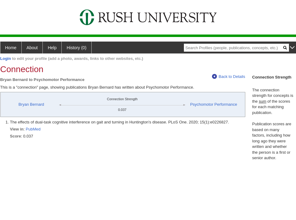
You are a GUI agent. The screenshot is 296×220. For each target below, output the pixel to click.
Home (10, 47)
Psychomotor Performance (213, 104)
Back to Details (228, 76)
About (32, 47)
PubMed (33, 129)
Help (52, 47)
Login (5, 58)
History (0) (76, 47)
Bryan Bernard (31, 104)
